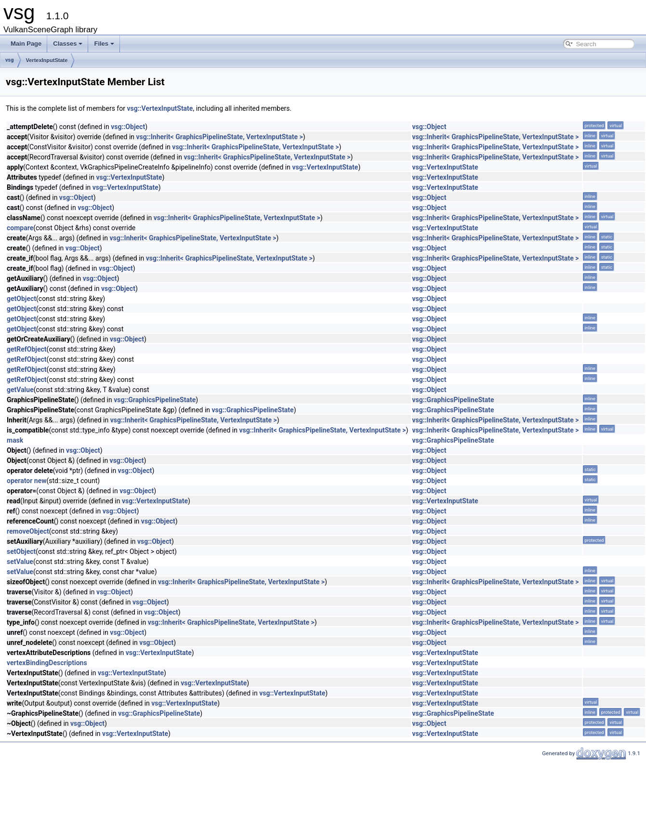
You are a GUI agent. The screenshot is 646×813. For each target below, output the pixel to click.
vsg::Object (128, 127)
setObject (21, 551)
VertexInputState (47, 60)
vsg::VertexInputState (160, 108)
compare (20, 228)
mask (15, 440)
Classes (67, 43)
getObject (21, 298)
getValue (20, 389)
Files (104, 43)
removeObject (28, 531)
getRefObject (27, 349)
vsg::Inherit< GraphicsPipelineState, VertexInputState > (219, 137)
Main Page (26, 43)
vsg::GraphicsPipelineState (155, 400)
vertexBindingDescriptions (47, 663)
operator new (26, 481)
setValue (20, 561)
